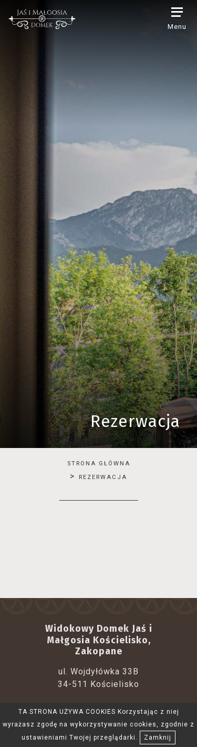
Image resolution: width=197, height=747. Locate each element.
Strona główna (98, 463)
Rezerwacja (103, 477)
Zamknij (157, 737)
